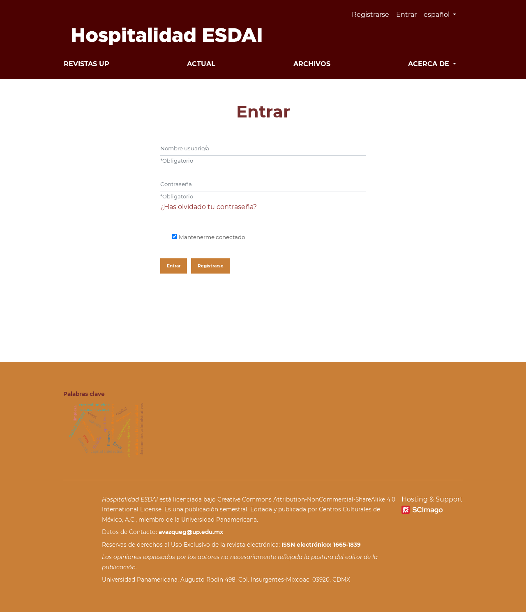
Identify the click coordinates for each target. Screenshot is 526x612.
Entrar (406, 14)
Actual (201, 64)
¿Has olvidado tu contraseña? (208, 207)
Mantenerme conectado (212, 237)
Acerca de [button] (429, 64)
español (443, 13)
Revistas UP (86, 64)
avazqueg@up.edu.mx (191, 532)
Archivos (311, 64)
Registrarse (370, 14)
